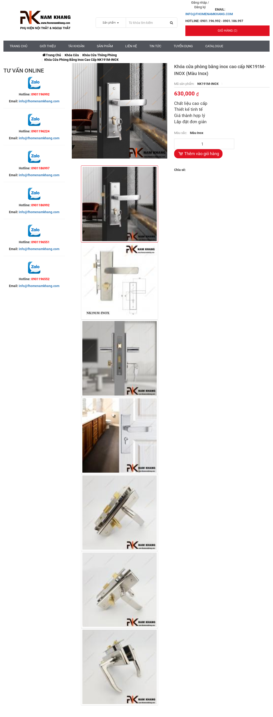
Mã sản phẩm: (184, 84)
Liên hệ (131, 46)
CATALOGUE (214, 46)
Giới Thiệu (48, 46)
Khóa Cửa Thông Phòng (99, 55)
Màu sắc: (181, 133)
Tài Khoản (76, 46)
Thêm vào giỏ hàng (198, 153)
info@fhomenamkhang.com (39, 101)
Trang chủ (18, 46)
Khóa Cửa (72, 55)
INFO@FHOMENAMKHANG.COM (209, 14)
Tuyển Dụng (183, 46)
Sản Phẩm (105, 46)
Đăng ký (200, 7)
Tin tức (155, 46)
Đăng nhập (199, 2)
